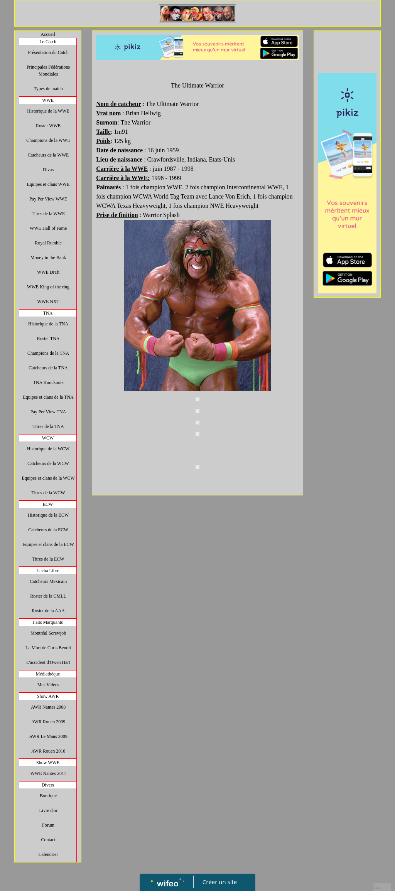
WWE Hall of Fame (48, 228)
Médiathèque (48, 674)
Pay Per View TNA (48, 411)
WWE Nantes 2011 (48, 773)
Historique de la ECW (48, 515)
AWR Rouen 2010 (48, 751)
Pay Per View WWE (48, 199)
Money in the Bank (48, 257)
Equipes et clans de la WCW (48, 478)
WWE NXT (48, 301)
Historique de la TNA (48, 324)
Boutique (48, 795)
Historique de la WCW (48, 448)
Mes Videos (48, 684)
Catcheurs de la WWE (48, 155)
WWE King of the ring (48, 287)
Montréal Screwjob (48, 633)
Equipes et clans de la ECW (48, 544)
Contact (48, 839)
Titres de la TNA (48, 426)
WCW (48, 438)
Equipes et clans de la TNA (48, 397)
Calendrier (48, 854)
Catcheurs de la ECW (48, 529)
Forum (48, 825)
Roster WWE (48, 125)
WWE (48, 100)
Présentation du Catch (48, 52)
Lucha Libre (48, 570)
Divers (48, 785)
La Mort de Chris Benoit (48, 647)
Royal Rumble (48, 243)
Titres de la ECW (48, 559)
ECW (48, 504)
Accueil (48, 34)
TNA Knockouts (48, 382)
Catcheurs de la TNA (48, 368)
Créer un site (220, 882)
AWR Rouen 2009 (48, 721)
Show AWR (48, 696)
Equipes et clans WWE (48, 184)
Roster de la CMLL (48, 596)
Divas (48, 169)
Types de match (48, 88)
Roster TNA (48, 338)
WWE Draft (48, 272)
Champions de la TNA (48, 353)
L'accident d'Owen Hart (48, 662)
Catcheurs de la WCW (48, 463)
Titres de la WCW (48, 492)
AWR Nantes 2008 (48, 707)
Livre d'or (48, 810)
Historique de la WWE (48, 111)
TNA (48, 313)
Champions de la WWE (48, 140)
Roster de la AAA (48, 610)
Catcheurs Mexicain (48, 581)
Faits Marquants (48, 622)
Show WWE (47, 762)
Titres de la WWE (48, 213)
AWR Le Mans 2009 (48, 736)
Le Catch (47, 41)
